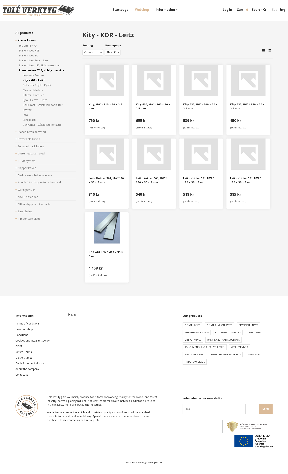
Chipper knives (27, 168)
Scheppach (29, 119)
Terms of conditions (27, 323)
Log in (227, 10)
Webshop (142, 10)
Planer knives (27, 40)
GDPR (19, 346)
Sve (274, 10)
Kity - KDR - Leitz (34, 80)
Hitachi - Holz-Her (33, 95)
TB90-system (26, 161)
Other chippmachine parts (34, 204)
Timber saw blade (29, 218)
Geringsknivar (26, 189)
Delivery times (23, 357)
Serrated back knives (31, 146)
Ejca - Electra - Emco (35, 100)
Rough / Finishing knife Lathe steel (39, 182)
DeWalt (27, 110)
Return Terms (23, 352)
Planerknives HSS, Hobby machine (39, 65)
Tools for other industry (29, 363)
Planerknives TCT (29, 55)
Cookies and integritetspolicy (32, 340)
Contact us (21, 374)
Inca (25, 115)
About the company (27, 369)
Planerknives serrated (32, 132)
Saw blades (25, 211)
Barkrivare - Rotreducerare (35, 175)
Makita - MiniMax (33, 90)
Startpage (120, 10)
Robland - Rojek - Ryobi (37, 85)
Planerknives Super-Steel (33, 60)
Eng (282, 10)
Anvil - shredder (28, 197)
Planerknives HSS (29, 50)
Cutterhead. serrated (31, 153)
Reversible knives (29, 139)
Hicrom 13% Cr (28, 45)
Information (165, 10)
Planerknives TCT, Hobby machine (41, 70)
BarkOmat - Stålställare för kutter (42, 105)
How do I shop (24, 329)
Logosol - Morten (33, 75)
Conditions (21, 335)
